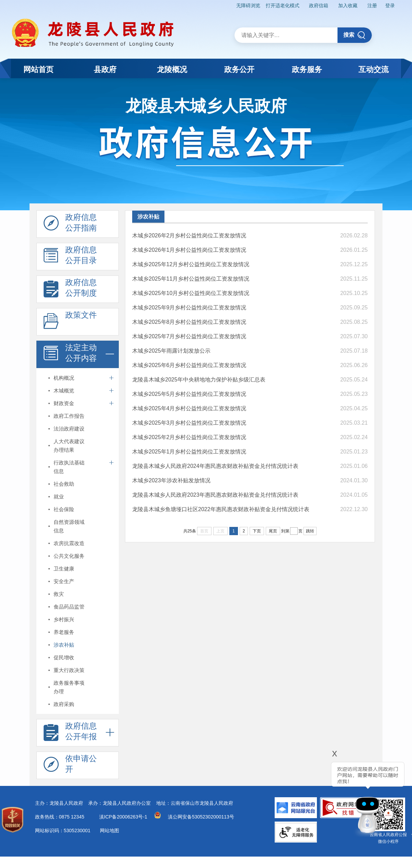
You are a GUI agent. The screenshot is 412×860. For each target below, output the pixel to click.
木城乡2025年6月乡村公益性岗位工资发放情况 (189, 365)
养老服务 (64, 632)
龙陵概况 (172, 69)
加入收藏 (347, 5)
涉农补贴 (64, 645)
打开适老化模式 (282, 5)
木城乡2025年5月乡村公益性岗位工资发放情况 (189, 394)
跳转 (310, 531)
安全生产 (64, 581)
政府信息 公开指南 (70, 224)
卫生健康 (64, 569)
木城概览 (64, 390)
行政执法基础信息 (69, 467)
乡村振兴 (64, 619)
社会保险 (64, 509)
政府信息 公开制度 (70, 289)
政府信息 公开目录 (70, 257)
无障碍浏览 (248, 5)
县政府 (105, 69)
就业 (59, 496)
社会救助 (64, 484)
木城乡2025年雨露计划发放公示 (171, 351)
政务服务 (307, 69)
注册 (372, 5)
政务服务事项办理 (69, 687)
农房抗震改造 (69, 543)
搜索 (354, 35)
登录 (390, 5)
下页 (257, 531)
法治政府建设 (69, 429)
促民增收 (64, 657)
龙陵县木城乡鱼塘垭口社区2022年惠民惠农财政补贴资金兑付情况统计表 (220, 509)
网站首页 (38, 69)
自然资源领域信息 (69, 526)
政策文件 (70, 322)
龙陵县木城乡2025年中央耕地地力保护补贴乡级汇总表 (198, 379)
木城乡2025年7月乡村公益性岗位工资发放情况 (189, 336)
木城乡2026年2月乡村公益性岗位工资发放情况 (189, 235)
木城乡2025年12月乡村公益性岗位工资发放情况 (190, 264)
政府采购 (64, 704)
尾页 (273, 531)
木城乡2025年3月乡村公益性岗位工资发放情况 (189, 423)
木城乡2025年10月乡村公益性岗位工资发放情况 (190, 293)
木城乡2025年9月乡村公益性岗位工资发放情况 (189, 307)
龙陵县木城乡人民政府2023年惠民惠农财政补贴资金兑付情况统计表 (215, 495)
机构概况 (64, 378)
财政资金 (64, 403)
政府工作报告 (69, 416)
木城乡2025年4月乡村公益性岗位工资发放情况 (189, 408)
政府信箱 (318, 5)
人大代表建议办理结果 (69, 445)
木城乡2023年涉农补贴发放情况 (171, 480)
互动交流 (373, 69)
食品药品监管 (69, 607)
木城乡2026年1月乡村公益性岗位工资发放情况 (189, 250)
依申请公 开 (70, 765)
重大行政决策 (69, 670)
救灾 (59, 594)
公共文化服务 (69, 556)
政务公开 (239, 69)
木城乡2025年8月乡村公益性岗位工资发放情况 (189, 322)
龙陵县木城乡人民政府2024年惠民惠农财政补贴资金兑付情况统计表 (215, 466)
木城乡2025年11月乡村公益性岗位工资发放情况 (190, 279)
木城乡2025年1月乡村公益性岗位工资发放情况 (189, 452)
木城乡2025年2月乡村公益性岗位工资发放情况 (189, 437)
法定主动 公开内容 (70, 354)
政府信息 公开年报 (70, 733)
